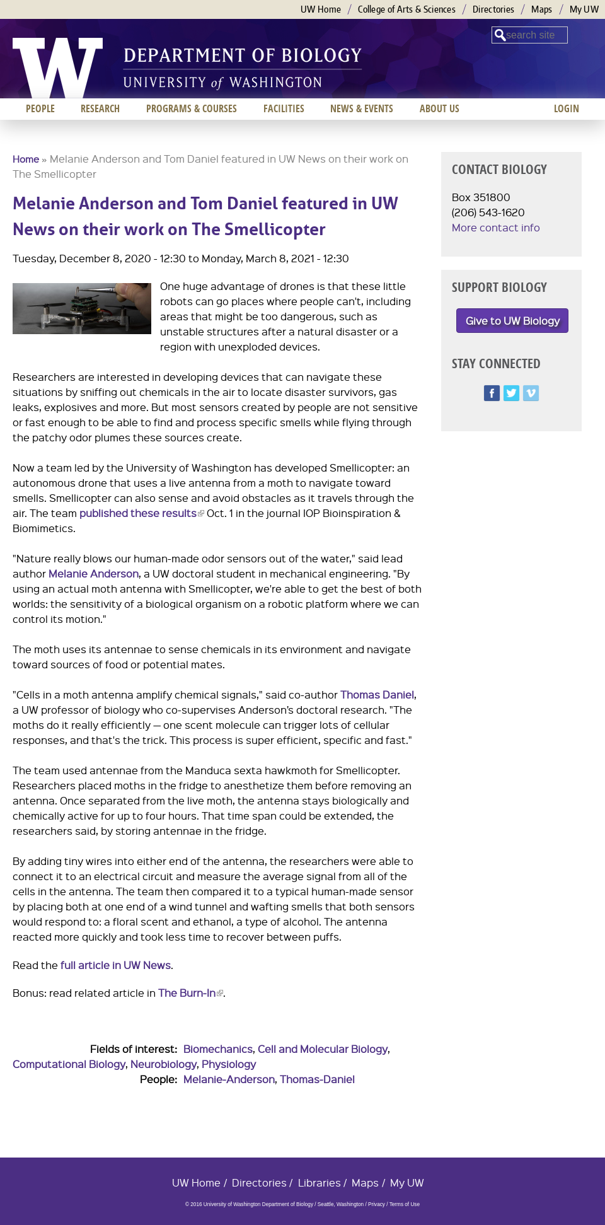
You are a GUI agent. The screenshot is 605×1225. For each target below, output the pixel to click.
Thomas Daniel (377, 694)
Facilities (283, 108)
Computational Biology (69, 1064)
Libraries (319, 1182)
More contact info (496, 227)
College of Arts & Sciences (407, 9)
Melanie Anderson (94, 573)
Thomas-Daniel (317, 1079)
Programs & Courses (191, 108)
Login (566, 108)
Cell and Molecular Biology (323, 1048)
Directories (493, 9)
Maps (541, 9)
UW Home (321, 9)
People (40, 108)
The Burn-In (190, 992)
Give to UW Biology (513, 320)
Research (100, 108)
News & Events (361, 108)
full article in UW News (115, 965)
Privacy (376, 1204)
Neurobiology (163, 1064)
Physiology (229, 1064)
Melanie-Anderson (229, 1079)
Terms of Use (404, 1204)
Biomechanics (218, 1048)
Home (26, 159)
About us (439, 108)
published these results (141, 513)
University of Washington (58, 68)
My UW (584, 9)
